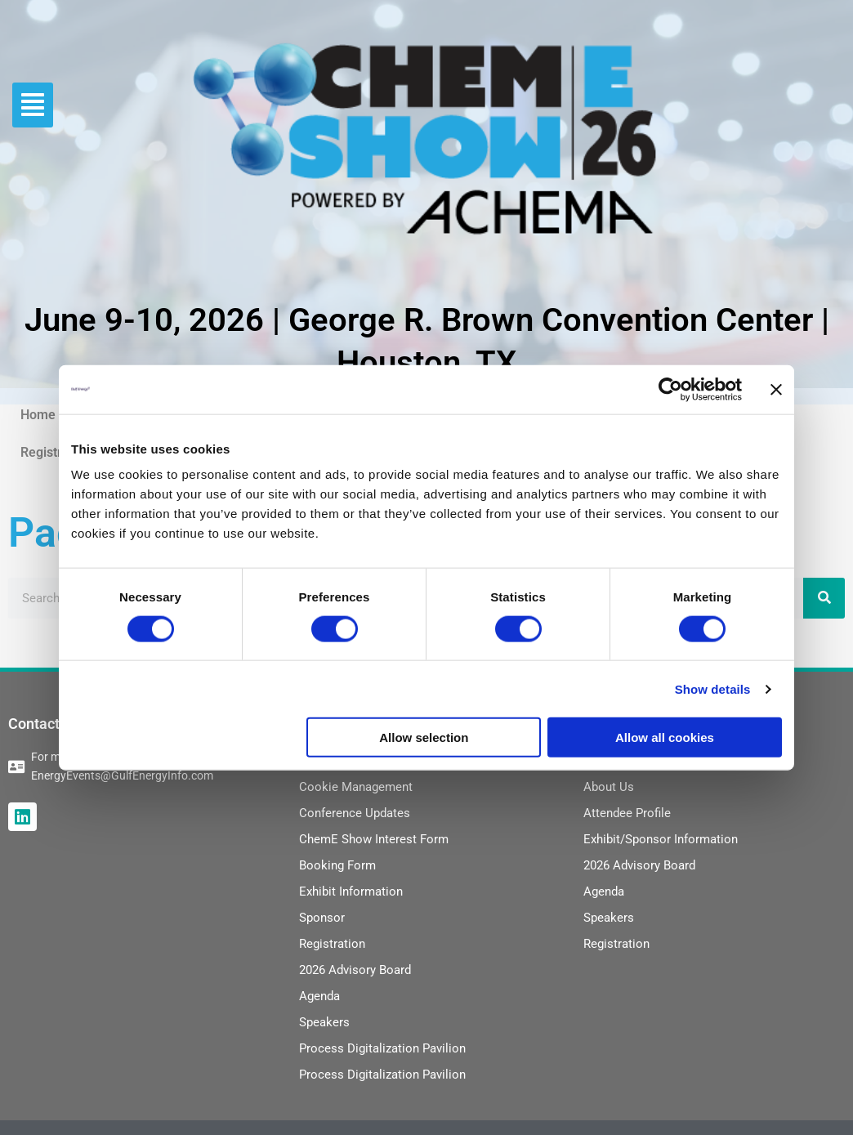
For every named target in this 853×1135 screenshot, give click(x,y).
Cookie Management (356, 787)
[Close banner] (776, 389)
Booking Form (337, 865)
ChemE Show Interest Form (374, 839)
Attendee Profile (627, 813)
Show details (713, 688)
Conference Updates (354, 813)
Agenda (319, 996)
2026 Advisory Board (355, 970)
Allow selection (423, 737)
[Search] (824, 598)
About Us (608, 787)
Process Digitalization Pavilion (382, 1048)
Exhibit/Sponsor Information (660, 839)
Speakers (324, 1022)
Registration (56, 452)
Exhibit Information (351, 891)
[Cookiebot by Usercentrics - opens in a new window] (670, 389)
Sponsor (322, 917)
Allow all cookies (664, 737)
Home (38, 414)
